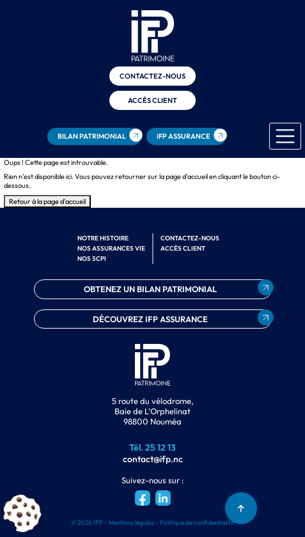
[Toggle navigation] (285, 136)
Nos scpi (91, 258)
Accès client (152, 100)
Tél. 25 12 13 (152, 447)
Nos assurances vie (111, 248)
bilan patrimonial (92, 136)
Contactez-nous (152, 76)
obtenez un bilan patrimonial (150, 289)
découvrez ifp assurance (150, 319)
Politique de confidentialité (197, 522)
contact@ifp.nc (153, 459)
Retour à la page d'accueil (47, 201)
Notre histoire (103, 238)
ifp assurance (183, 136)
